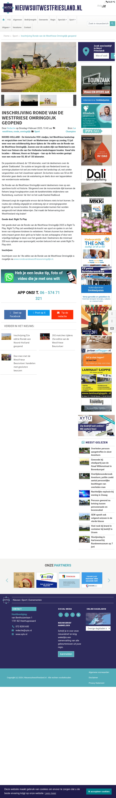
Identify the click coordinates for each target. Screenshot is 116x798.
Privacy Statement (97, 683)
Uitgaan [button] (5, 27)
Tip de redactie (62, 314)
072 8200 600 (22, 626)
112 (9, 20)
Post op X (38, 312)
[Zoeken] (112, 23)
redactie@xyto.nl (24, 630)
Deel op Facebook (15, 314)
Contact (27, 27)
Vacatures (17, 27)
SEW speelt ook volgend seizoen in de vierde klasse (101, 518)
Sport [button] (71, 20)
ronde (16, 131)
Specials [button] (61, 20)
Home (7, 36)
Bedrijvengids (30, 20)
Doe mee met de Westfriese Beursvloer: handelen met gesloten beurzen (24, 363)
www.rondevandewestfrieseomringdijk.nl (33, 259)
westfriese (7, 131)
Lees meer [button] (50, 793)
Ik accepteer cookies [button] (99, 791)
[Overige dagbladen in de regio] (98, 628)
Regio (52, 20)
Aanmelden (66, 654)
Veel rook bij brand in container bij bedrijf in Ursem (101, 529)
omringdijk (25, 131)
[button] (2, 100)
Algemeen (17, 20)
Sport (15, 36)
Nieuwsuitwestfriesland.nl (48, 8)
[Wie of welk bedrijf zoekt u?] (101, 56)
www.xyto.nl (21, 634)
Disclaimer (93, 677)
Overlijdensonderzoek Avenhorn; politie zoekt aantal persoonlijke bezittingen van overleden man (102, 480)
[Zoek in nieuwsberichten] (98, 23)
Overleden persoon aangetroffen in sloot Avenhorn (101, 451)
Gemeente (43, 20)
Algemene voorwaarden (99, 672)
